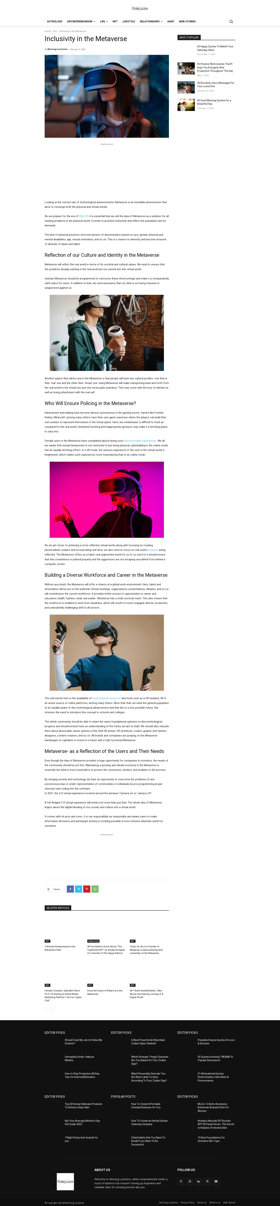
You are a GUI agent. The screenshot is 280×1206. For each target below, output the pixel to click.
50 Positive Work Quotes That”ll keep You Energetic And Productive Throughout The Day (215, 67)
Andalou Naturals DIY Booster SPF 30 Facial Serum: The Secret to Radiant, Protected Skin (216, 1124)
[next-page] (52, 1009)
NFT (55, 31)
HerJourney (93, 941)
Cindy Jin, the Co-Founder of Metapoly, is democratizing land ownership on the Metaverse (146, 949)
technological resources (106, 698)
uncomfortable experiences (140, 440)
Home (48, 31)
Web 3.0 (83, 216)
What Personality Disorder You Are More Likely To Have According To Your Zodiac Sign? (149, 1077)
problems (152, 550)
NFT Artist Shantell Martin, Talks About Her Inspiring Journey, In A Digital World (146, 993)
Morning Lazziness (58, 49)
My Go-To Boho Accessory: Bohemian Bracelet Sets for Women (213, 1107)
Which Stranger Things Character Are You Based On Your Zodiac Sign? (150, 1060)
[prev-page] (47, 1009)
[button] (231, 21)
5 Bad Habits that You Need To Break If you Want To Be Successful (148, 1141)
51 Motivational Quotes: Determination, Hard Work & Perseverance (213, 1077)
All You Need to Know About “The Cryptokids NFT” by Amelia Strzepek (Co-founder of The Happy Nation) (106, 949)
